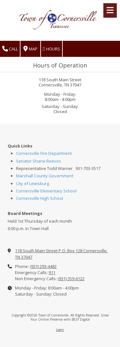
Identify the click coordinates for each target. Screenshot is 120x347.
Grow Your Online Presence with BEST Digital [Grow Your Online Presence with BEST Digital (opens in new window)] (69, 317)
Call (10, 49)
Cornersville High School (39, 198)
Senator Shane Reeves (38, 161)
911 (52, 272)
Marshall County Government (44, 176)
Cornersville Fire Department (44, 153)
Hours (51, 49)
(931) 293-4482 (43, 266)
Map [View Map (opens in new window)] (30, 49)
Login (60, 329)
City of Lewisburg (32, 183)
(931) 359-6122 (71, 278)
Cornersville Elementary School (46, 191)
